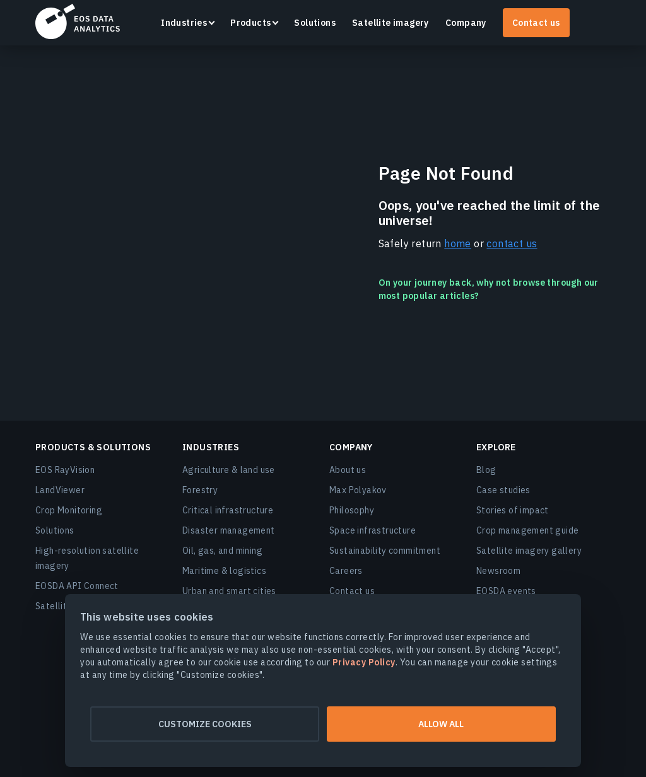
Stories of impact (512, 510)
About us (347, 470)
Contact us (536, 22)
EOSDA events (506, 591)
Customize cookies (200, 724)
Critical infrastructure (227, 510)
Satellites (56, 606)
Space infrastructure (372, 530)
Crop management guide (527, 530)
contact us (511, 243)
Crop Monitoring (68, 510)
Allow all (445, 724)
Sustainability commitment (384, 550)
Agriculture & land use (228, 470)
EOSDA (77, 21)
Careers (346, 570)
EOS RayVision (65, 470)
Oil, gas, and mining (222, 550)
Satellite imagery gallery (529, 550)
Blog (486, 470)
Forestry (200, 490)
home (457, 243)
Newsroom (498, 570)
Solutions (315, 22)
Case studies (503, 490)
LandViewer (60, 490)
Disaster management (228, 530)
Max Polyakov (358, 490)
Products (250, 22)
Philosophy (351, 510)
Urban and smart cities (229, 591)
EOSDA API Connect (77, 586)
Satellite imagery (390, 22)
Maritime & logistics (224, 570)
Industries (184, 22)
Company (465, 22)
